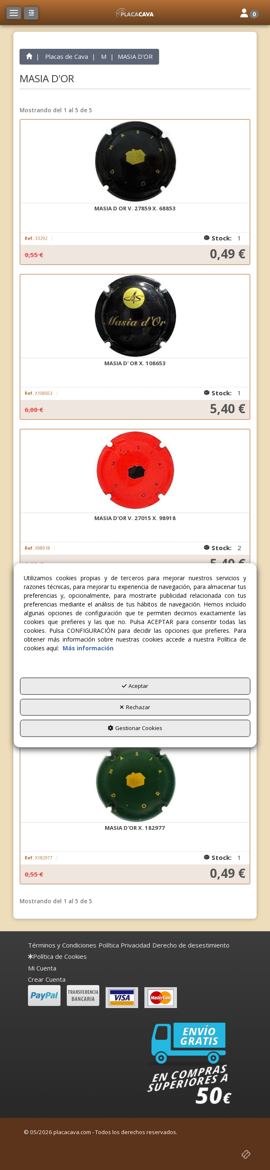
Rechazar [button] (135, 707)
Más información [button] (88, 648)
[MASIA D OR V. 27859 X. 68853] (134, 161)
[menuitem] (62, 945)
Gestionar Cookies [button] (135, 728)
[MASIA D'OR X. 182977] (134, 781)
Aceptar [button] (135, 686)
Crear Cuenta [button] (47, 979)
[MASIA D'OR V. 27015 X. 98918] (134, 471)
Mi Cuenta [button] (42, 968)
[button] (135, 12)
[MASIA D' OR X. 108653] (134, 316)
